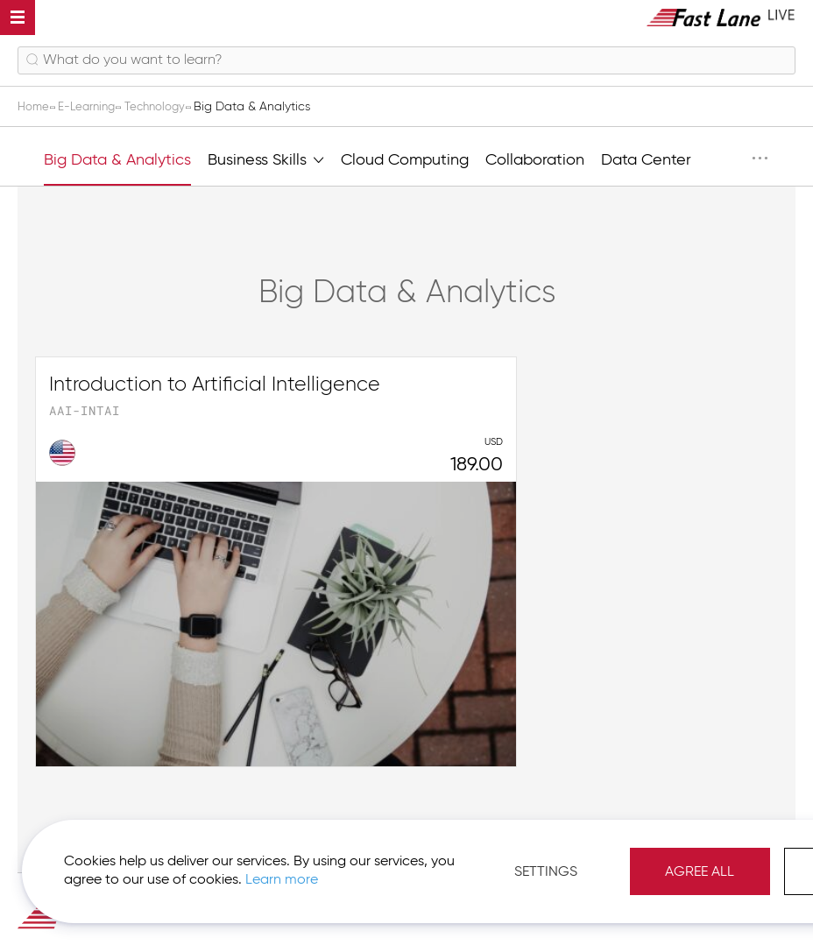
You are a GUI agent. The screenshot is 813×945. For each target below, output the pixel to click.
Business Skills (266, 158)
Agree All (743, 866)
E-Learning (92, 107)
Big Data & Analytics (117, 160)
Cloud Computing (405, 160)
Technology (166, 107)
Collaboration (534, 160)
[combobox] (406, 60)
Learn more (246, 874)
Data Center (646, 160)
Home (36, 107)
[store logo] (721, 17)
